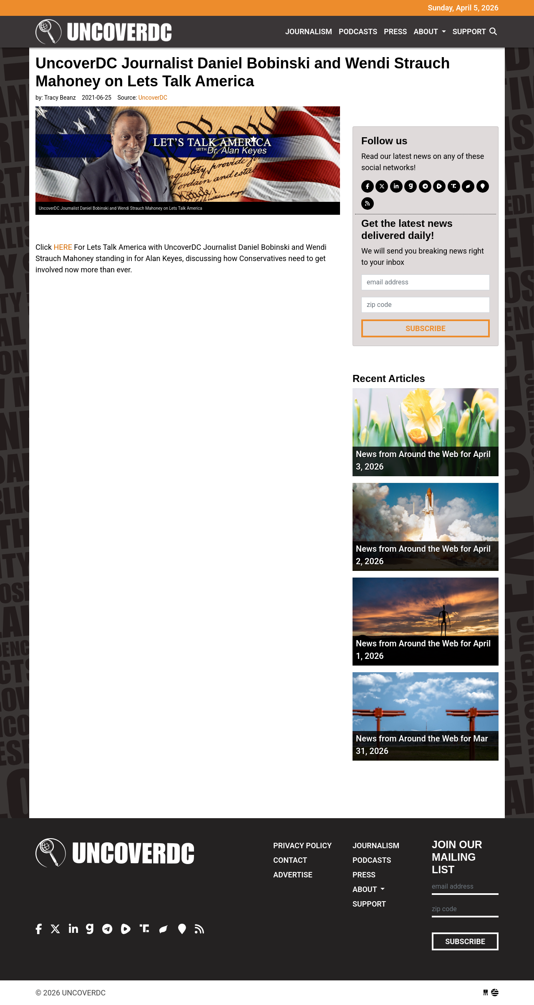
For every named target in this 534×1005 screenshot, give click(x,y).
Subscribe (426, 328)
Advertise (292, 874)
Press (395, 31)
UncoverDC (106, 31)
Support (469, 31)
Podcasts (358, 31)
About (426, 31)
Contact (290, 860)
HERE (62, 247)
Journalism (308, 31)
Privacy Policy (302, 845)
